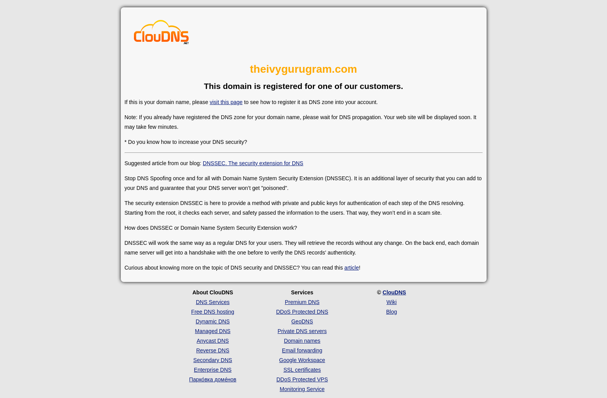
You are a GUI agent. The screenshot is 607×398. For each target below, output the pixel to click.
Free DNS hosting (212, 312)
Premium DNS (302, 302)
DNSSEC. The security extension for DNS (253, 163)
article (352, 268)
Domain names (302, 341)
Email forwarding (302, 350)
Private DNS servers (302, 331)
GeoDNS (302, 321)
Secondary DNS (212, 360)
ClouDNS (394, 292)
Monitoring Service (302, 389)
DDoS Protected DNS (302, 312)
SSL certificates (302, 370)
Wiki (391, 302)
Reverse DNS (213, 350)
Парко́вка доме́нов (213, 379)
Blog (391, 312)
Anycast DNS (213, 341)
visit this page (226, 102)
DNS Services (213, 302)
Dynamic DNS (213, 321)
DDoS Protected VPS (302, 379)
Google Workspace (302, 360)
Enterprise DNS (212, 370)
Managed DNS (213, 331)
